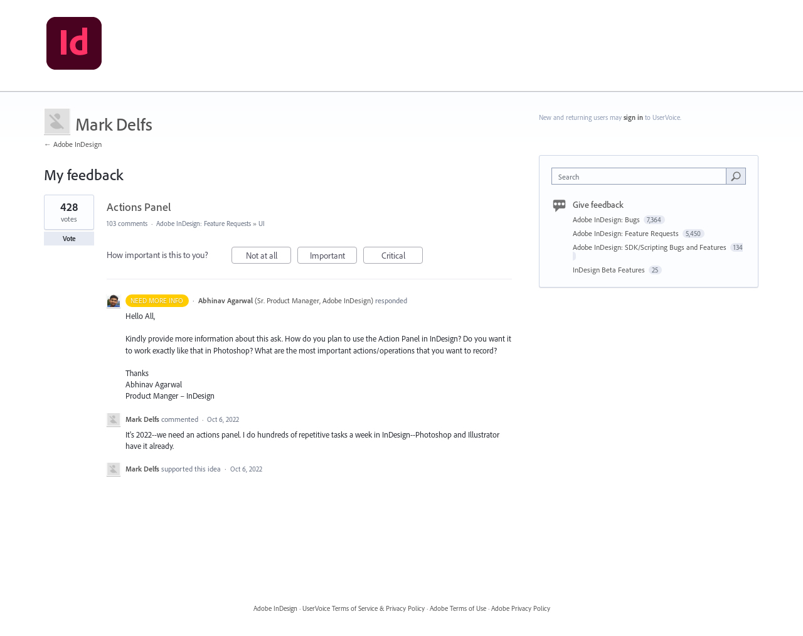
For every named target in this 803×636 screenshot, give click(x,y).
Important (334, 257)
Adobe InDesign (275, 608)
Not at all (269, 257)
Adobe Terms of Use (458, 608)
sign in (633, 117)
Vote (69, 238)
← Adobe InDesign (73, 144)
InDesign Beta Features (610, 269)
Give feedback (598, 204)
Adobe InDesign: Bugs (607, 219)
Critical (402, 257)
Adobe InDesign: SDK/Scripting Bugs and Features (650, 247)
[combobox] (642, 176)
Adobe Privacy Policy (520, 608)
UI (261, 223)
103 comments (127, 223)
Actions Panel (139, 207)
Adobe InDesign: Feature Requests (203, 223)
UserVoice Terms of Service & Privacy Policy (363, 608)
